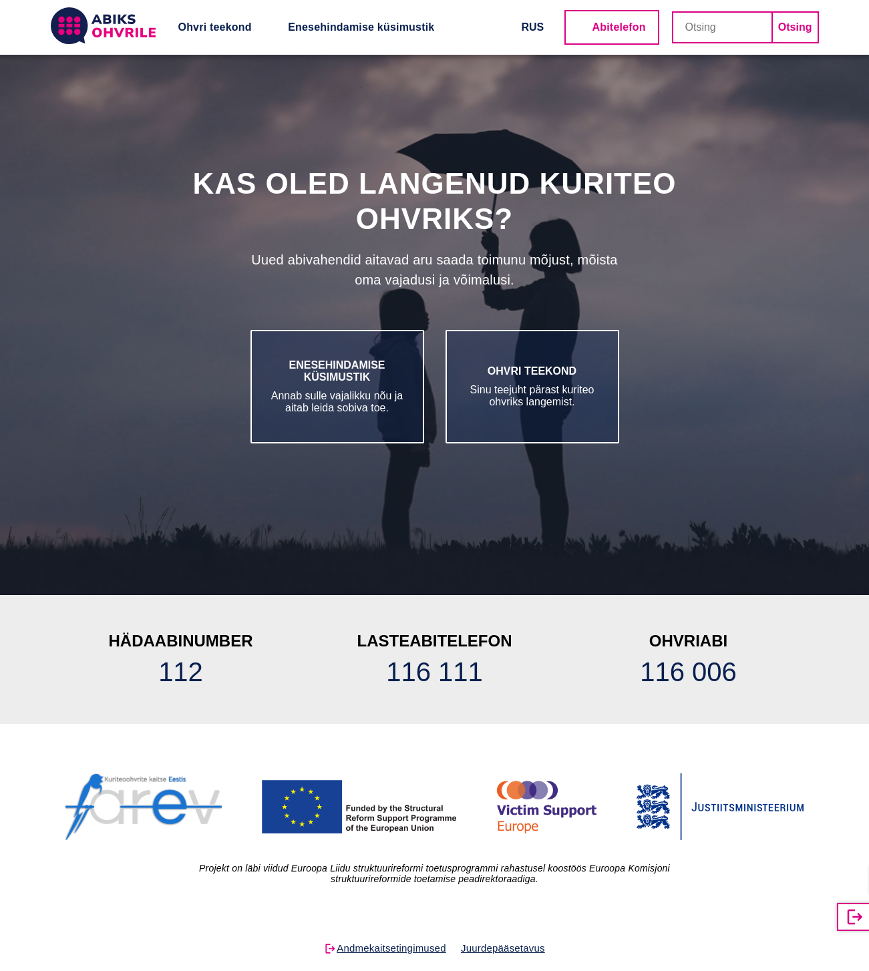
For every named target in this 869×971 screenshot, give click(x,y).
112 (180, 672)
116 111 (434, 672)
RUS (533, 27)
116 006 (688, 672)
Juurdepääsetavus (503, 948)
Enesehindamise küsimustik (361, 27)
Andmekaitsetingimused (391, 948)
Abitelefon (619, 27)
